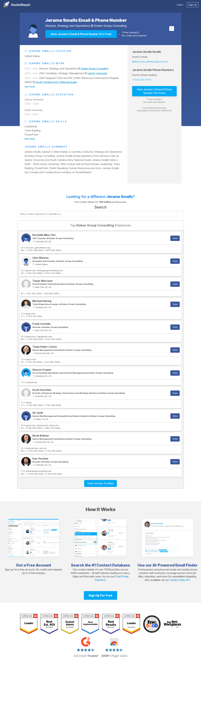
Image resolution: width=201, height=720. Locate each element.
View (175, 238)
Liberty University (97, 73)
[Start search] (180, 214)
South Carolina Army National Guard (56, 82)
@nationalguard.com (157, 61)
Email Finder (186, 565)
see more (29, 86)
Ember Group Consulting (110, 25)
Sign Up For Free (100, 595)
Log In (180, 4)
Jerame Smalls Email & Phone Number (86, 20)
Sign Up (193, 4)
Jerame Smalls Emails (146, 51)
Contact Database (113, 565)
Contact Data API (179, 579)
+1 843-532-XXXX (141, 79)
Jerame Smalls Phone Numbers (153, 70)
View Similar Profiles (100, 483)
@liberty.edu (138, 61)
